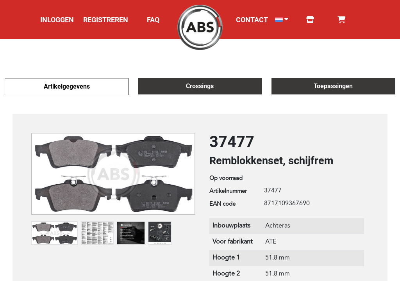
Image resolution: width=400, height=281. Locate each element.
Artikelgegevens (67, 86)
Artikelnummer (228, 191)
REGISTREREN (105, 20)
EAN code (222, 204)
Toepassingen (333, 86)
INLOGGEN (57, 20)
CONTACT (252, 20)
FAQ (153, 20)
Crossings (200, 86)
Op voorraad (226, 178)
